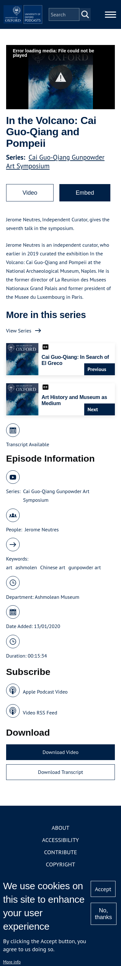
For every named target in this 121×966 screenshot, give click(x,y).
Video (30, 193)
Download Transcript (60, 772)
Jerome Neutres (42, 529)
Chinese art (52, 567)
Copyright (60, 864)
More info (12, 962)
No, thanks (103, 913)
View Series (18, 330)
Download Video (60, 752)
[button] (60, 77)
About (60, 827)
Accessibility (60, 840)
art (9, 567)
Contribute (60, 852)
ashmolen (26, 567)
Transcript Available (27, 444)
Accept (103, 889)
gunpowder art (84, 567)
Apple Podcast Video (45, 691)
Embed (85, 193)
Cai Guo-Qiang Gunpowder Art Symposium (56, 495)
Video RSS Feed (40, 712)
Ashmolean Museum (57, 597)
